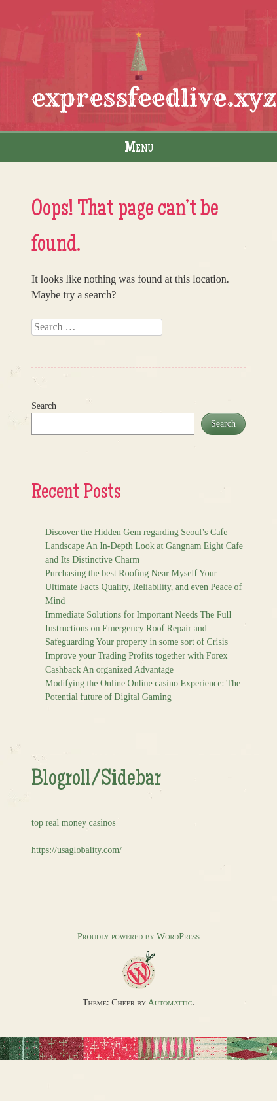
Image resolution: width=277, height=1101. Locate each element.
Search (43, 406)
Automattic (170, 1002)
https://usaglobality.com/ (76, 850)
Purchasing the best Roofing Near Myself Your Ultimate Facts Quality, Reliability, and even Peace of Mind (143, 587)
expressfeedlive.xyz (154, 98)
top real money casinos (73, 823)
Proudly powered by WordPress (138, 936)
